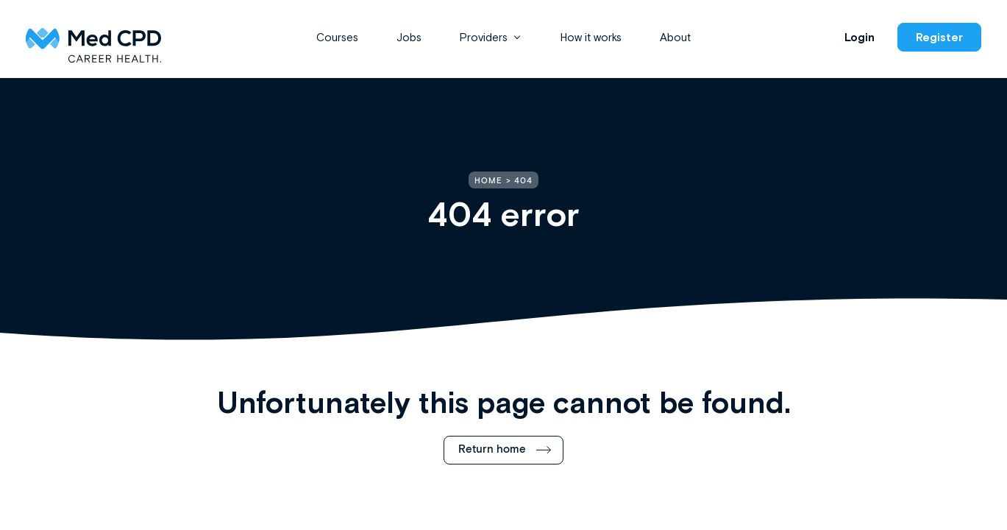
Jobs (408, 37)
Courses (337, 37)
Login (859, 37)
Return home (492, 449)
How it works (591, 37)
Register (939, 37)
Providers (484, 37)
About (675, 37)
